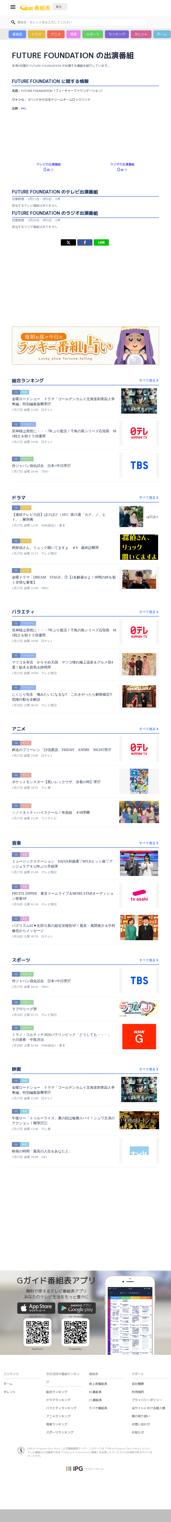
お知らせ (138, 1432)
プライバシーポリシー (147, 1400)
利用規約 (138, 1392)
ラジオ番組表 (98, 1408)
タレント (141, 34)
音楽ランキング (56, 1424)
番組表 (17, 34)
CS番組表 (95, 1400)
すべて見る (149, 380)
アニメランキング (58, 1416)
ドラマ (37, 34)
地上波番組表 (98, 1384)
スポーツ (92, 34)
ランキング (117, 34)
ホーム (162, 34)
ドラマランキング (58, 1400)
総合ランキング (56, 1392)
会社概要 (138, 1384)
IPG (23, 108)
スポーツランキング (59, 1432)
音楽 (73, 34)
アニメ (56, 34)
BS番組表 (95, 1392)
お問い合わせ (141, 1424)
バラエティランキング (61, 1408)
